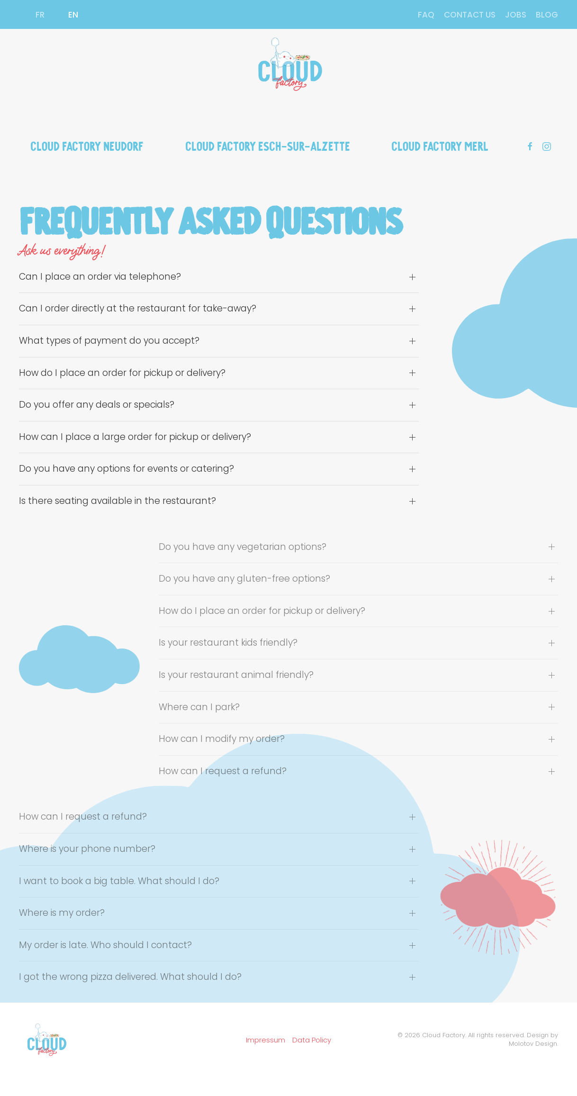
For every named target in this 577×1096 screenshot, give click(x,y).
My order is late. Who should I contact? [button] (105, 945)
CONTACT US (470, 14)
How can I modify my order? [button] (222, 739)
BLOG (547, 14)
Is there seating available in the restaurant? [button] (117, 501)
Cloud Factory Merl (439, 145)
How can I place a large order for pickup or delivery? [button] (135, 437)
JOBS (515, 14)
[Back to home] (288, 64)
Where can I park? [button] (199, 707)
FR (40, 14)
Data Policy (311, 1040)
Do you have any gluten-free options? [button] (244, 579)
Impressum (265, 1040)
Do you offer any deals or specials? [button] (96, 405)
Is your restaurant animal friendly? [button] (236, 675)
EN (73, 14)
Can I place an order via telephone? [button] (100, 277)
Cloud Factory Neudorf (87, 145)
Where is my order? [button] (62, 913)
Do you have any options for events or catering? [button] (126, 469)
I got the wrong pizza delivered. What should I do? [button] (130, 977)
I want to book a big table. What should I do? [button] (119, 881)
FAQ (426, 14)
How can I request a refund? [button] (223, 771)
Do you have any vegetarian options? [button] (242, 547)
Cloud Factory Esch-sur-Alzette (267, 145)
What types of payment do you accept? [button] (109, 341)
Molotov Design (533, 1043)
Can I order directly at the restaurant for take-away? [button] (137, 308)
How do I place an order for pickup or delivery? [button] (122, 373)
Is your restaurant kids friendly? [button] (228, 643)
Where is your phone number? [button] (87, 849)
